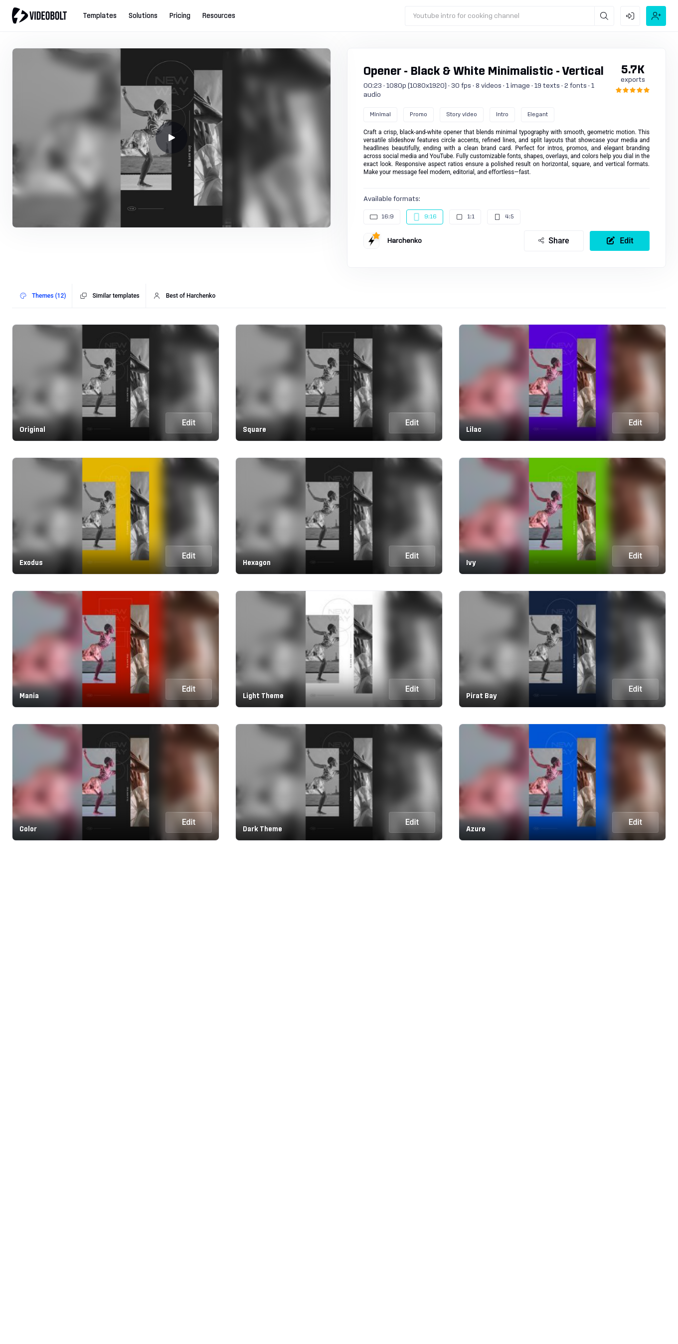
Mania (29, 696)
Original (32, 429)
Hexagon (257, 563)
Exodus (31, 563)
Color (28, 829)
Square (254, 429)
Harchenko (404, 240)
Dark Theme (262, 829)
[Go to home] (39, 15)
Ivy (471, 563)
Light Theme (263, 696)
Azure (476, 829)
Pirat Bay (481, 696)
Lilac (474, 429)
